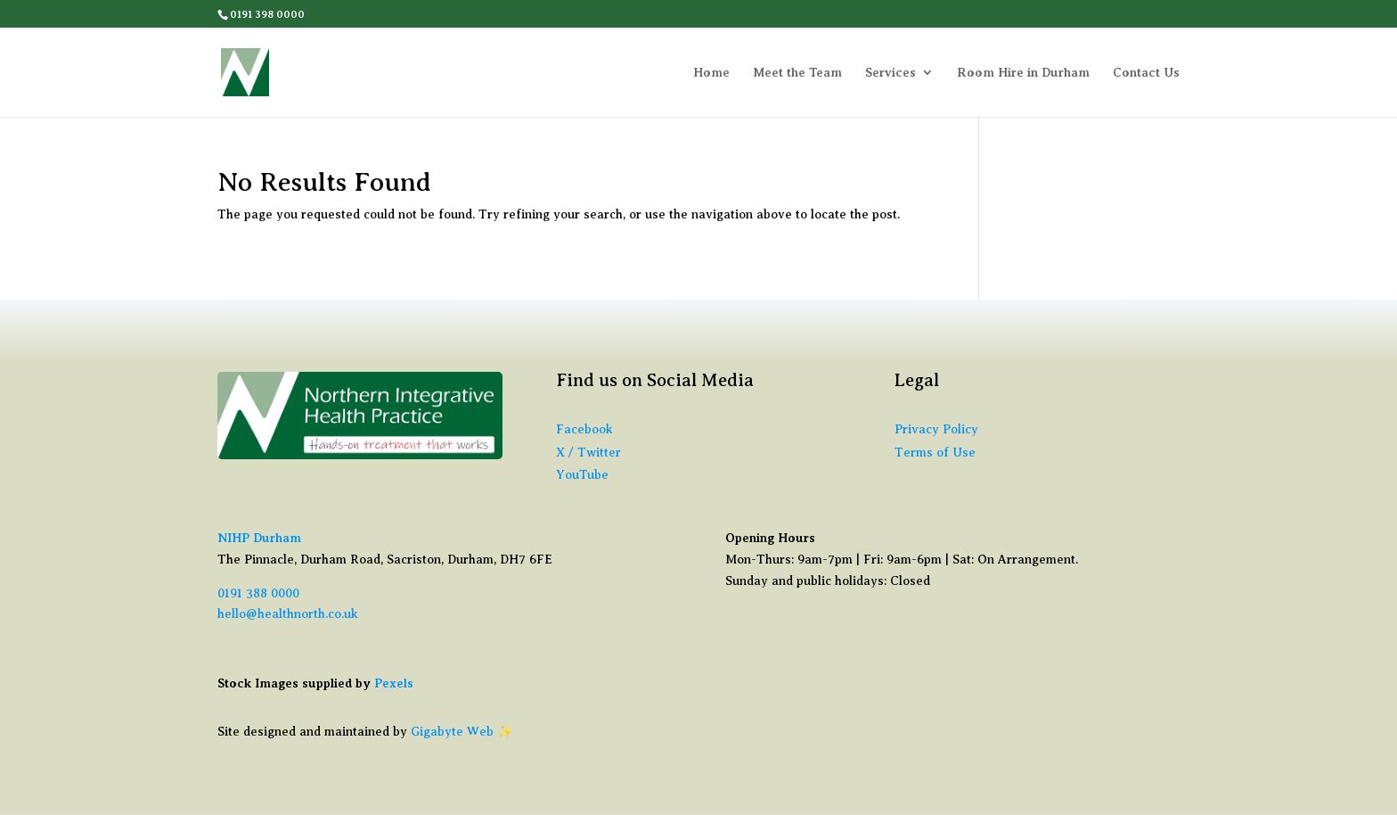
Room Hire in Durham (1023, 72)
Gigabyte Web (452, 731)
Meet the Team (797, 72)
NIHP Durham (259, 538)
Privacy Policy (936, 429)
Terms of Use (935, 452)
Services (890, 72)
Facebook (584, 429)
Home (711, 72)
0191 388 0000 (258, 593)
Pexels (393, 683)
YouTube (582, 475)
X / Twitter (588, 452)
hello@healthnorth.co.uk (287, 614)
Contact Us (1146, 72)
